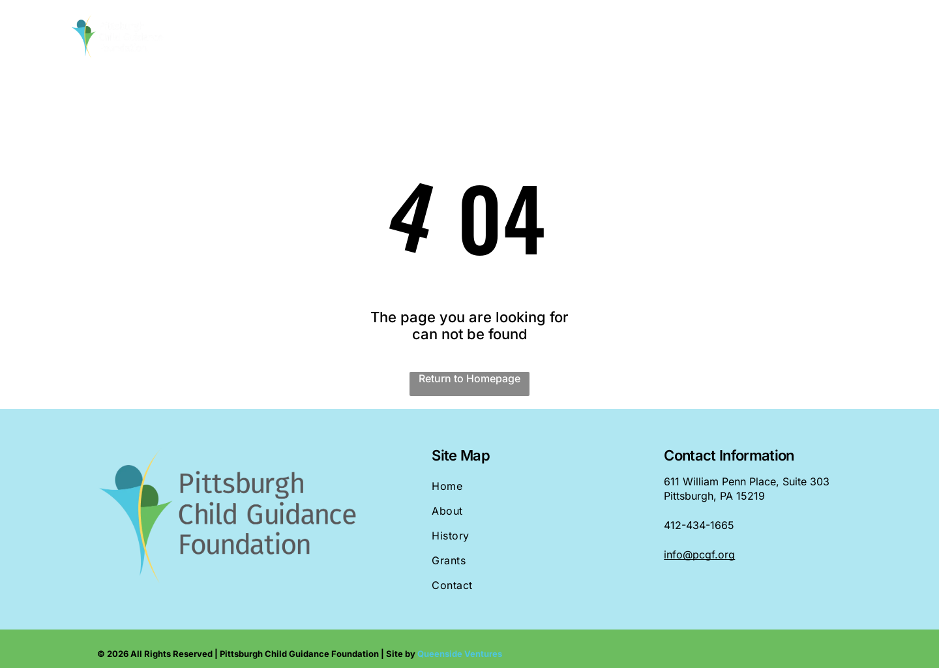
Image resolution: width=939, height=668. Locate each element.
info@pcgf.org (699, 554)
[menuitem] (351, 37)
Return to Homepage (469, 378)
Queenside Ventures (459, 653)
